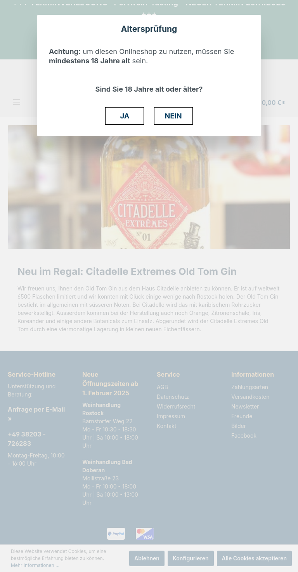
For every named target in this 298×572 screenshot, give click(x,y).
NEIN (173, 115)
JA (125, 115)
